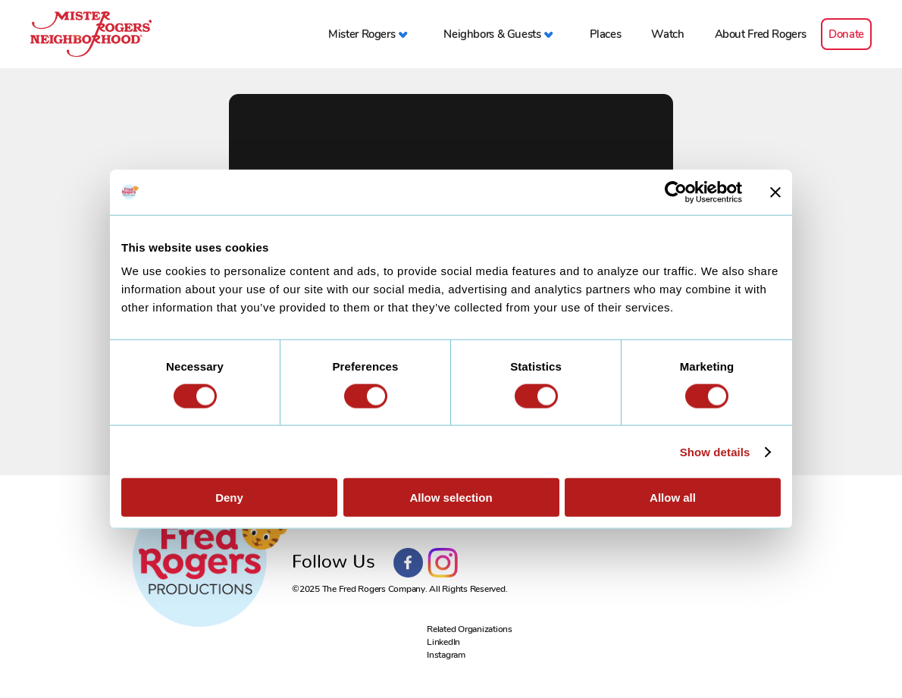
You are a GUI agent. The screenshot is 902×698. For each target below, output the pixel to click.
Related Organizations (469, 629)
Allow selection (450, 497)
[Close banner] (775, 191)
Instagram (443, 563)
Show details (715, 451)
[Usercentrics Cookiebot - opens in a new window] (675, 191)
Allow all (673, 497)
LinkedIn (443, 642)
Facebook (408, 563)
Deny (229, 497)
